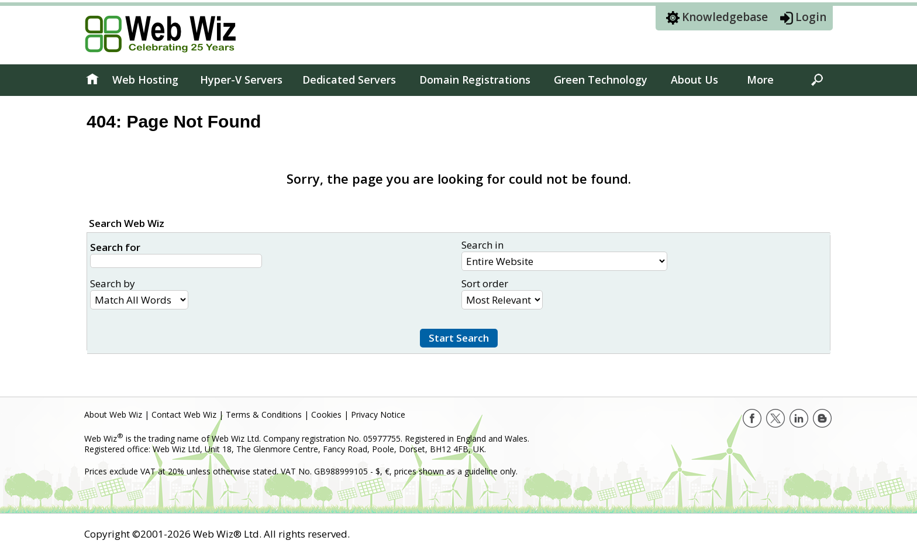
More (760, 80)
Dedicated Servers (349, 80)
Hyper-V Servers (241, 80)
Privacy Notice (378, 414)
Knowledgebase (725, 17)
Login (810, 17)
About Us (694, 80)
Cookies (326, 414)
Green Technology (600, 80)
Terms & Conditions (264, 414)
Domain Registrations (474, 80)
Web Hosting (145, 80)
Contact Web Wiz (183, 414)
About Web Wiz (113, 414)
